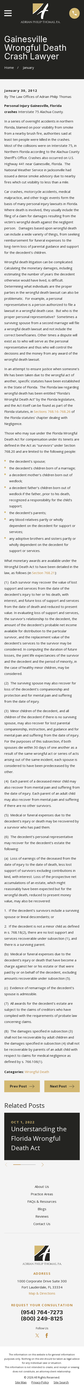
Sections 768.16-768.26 (52, 411)
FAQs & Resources (41, 1201)
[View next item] (43, 1165)
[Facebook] (46, 1335)
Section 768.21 (43, 572)
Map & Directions (42, 1293)
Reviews (42, 1216)
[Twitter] (37, 1335)
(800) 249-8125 (42, 1318)
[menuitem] (21, 1382)
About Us (42, 1186)
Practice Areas (42, 1194)
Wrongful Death (37, 1071)
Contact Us (41, 1223)
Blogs (42, 1209)
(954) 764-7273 (42, 1312)
